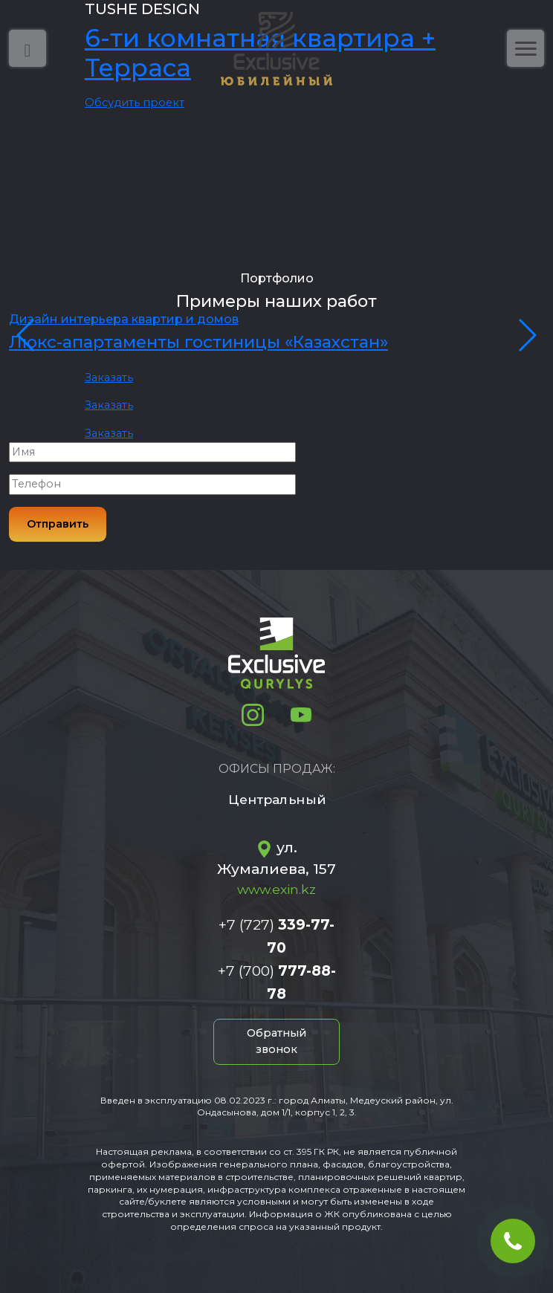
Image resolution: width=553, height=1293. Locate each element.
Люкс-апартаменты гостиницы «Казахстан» (198, 341)
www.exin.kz (276, 889)
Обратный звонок (276, 1041)
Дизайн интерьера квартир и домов (124, 319)
